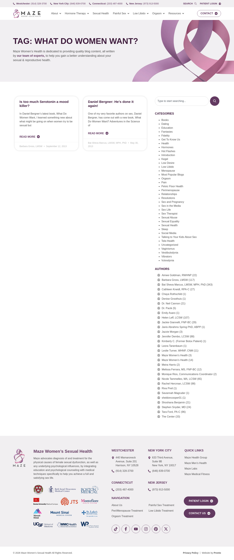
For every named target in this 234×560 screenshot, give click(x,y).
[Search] (214, 101)
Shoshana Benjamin (173, 402)
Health (165, 143)
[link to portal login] (201, 501)
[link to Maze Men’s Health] (201, 458)
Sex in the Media (171, 205)
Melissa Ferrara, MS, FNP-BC (179, 369)
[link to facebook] (126, 529)
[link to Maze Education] (201, 474)
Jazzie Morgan (170, 331)
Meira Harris (169, 364)
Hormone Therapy (75, 13)
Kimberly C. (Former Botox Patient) (182, 341)
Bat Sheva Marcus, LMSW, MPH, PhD (184, 284)
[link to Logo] (26, 13)
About (54, 13)
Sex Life (166, 209)
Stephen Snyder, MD (174, 407)
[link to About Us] (130, 505)
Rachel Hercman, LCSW (176, 383)
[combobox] (182, 101)
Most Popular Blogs (172, 174)
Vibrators (166, 256)
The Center (168, 416)
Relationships (169, 194)
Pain (164, 182)
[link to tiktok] (116, 529)
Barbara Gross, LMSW (175, 280)
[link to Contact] (209, 13)
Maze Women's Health (175, 355)
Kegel (164, 159)
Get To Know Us (170, 139)
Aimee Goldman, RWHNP (176, 275)
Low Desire (167, 163)
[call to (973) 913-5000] (142, 3)
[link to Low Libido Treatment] (164, 511)
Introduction (168, 155)
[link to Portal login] (210, 3)
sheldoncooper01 (172, 397)
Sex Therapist (169, 213)
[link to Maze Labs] (201, 469)
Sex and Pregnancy (172, 202)
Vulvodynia (167, 260)
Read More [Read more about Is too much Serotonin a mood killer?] (28, 136)
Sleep (164, 229)
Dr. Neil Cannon (171, 303)
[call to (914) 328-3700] (30, 3)
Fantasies (167, 131)
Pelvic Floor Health (172, 186)
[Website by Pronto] (211, 553)
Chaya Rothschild (172, 294)
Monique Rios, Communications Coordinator (187, 374)
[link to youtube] (137, 529)
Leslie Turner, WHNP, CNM (177, 350)
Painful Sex (119, 13)
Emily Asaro (168, 313)
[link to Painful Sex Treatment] (164, 505)
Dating (165, 124)
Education (167, 127)
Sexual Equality (170, 221)
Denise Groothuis (172, 298)
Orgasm (157, 13)
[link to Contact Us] (199, 513)
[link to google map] (127, 461)
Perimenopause (170, 190)
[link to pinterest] (158, 529)
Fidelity (165, 135)
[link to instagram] (147, 529)
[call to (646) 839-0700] (67, 3)
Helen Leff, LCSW (172, 317)
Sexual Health (101, 13)
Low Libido (139, 13)
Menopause (168, 170)
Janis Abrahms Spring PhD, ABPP (181, 327)
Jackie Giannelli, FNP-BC (176, 322)
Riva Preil (167, 388)
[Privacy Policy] (190, 553)
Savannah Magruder (173, 393)
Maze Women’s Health (175, 360)
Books (165, 120)
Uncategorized (169, 244)
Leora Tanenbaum (172, 346)
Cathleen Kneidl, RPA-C (175, 289)
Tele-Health (168, 241)
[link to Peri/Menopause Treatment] (130, 511)
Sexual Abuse (169, 217)
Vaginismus (168, 248)
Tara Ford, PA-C (171, 411)
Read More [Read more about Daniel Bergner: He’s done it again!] (96, 133)
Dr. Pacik (167, 308)
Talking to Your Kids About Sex (179, 237)
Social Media (168, 233)
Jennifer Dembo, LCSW (175, 336)
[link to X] (168, 529)
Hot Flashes (168, 151)
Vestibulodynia (169, 252)
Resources (175, 13)
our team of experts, (31, 55)
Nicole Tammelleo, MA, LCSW (179, 379)
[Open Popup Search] (190, 3)
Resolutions (168, 198)
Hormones (167, 147)
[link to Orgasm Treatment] (130, 516)
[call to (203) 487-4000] (105, 3)
